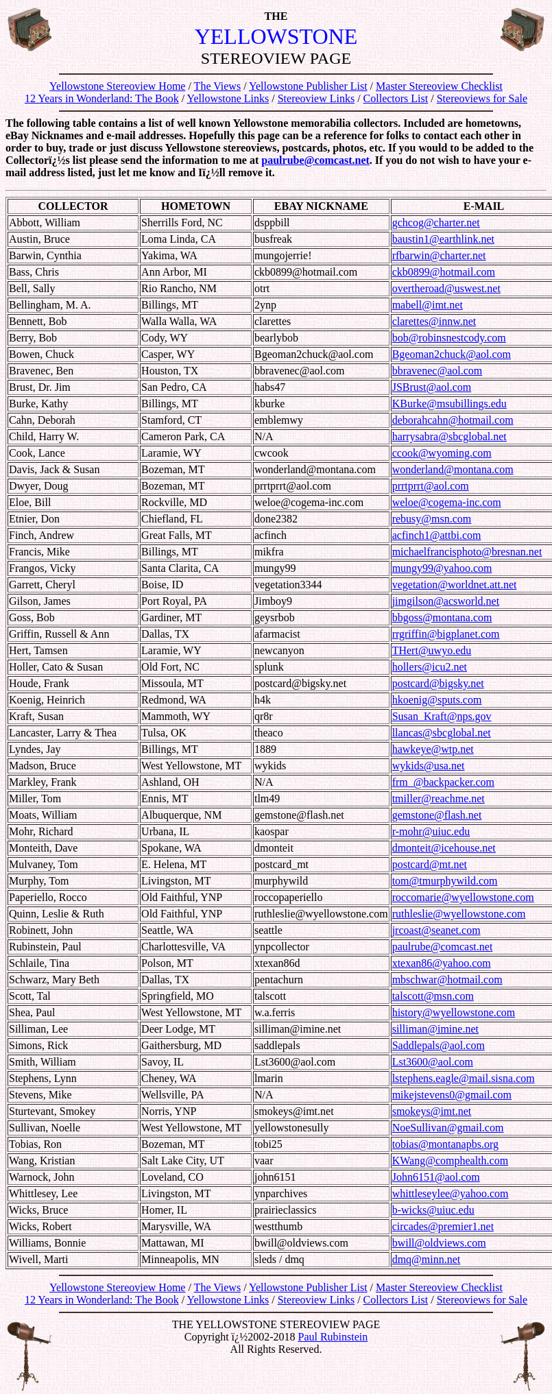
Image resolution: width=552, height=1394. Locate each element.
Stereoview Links (316, 98)
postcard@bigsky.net (438, 683)
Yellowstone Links (228, 98)
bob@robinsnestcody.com (449, 338)
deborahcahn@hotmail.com (453, 420)
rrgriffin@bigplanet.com (446, 634)
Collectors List (396, 98)
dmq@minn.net (426, 1259)
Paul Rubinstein (333, 1337)
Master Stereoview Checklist (439, 86)
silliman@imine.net (435, 1029)
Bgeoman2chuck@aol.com (451, 354)
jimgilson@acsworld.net (446, 601)
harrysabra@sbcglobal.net (449, 436)
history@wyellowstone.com (454, 1012)
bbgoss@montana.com (442, 617)
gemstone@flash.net (437, 815)
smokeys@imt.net (432, 1111)
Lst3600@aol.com (432, 1062)
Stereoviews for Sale (482, 98)
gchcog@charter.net (436, 222)
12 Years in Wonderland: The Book (102, 98)
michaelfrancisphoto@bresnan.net (467, 551)
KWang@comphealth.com (450, 1160)
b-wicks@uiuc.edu (433, 1210)
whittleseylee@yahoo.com (450, 1193)
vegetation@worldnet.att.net (454, 584)
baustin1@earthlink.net (443, 239)
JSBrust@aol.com (432, 387)
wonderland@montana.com (453, 469)
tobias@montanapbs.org (445, 1144)
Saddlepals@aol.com (438, 1045)
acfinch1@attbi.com (436, 535)
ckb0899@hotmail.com (443, 272)
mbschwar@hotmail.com (447, 979)
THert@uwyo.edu (432, 650)
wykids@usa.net (428, 765)
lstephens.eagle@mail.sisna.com (463, 1078)
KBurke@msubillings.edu (449, 403)
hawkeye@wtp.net (433, 749)
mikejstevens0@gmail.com (452, 1095)
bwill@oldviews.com (439, 1243)
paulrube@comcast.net (315, 160)
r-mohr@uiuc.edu (431, 831)
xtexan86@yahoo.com (441, 963)
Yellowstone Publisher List (308, 86)
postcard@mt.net (429, 864)
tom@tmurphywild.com (445, 881)
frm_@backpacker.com (443, 782)
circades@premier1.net (443, 1226)
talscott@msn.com (433, 996)
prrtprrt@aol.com (430, 486)
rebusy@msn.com (432, 519)
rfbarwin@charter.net (439, 255)
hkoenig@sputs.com (437, 700)
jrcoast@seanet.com (436, 930)
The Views (217, 86)
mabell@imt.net (427, 305)
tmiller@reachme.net (438, 798)
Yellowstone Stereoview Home (117, 86)
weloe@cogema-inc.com (446, 502)
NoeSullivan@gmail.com (448, 1127)
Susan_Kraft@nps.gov (442, 716)
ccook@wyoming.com (442, 453)
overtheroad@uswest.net (446, 288)
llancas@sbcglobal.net (441, 732)
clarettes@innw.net (434, 321)
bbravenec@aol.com (437, 370)
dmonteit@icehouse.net (444, 848)
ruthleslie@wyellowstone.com (459, 914)
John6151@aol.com (436, 1177)
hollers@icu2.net (429, 667)
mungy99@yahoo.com (442, 568)
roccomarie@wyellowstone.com (463, 897)
